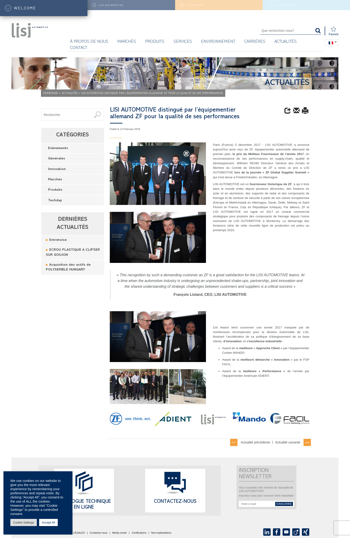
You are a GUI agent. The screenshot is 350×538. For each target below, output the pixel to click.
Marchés (55, 179)
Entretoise (58, 240)
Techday (55, 200)
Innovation (57, 169)
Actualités (286, 42)
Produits (154, 42)
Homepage (50, 93)
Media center (119, 533)
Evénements (58, 148)
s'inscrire (284, 504)
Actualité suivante (287, 442)
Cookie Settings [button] (23, 522)
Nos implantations (161, 533)
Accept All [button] (48, 522)
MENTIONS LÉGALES (72, 533)
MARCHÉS (126, 42)
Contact (78, 48)
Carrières (254, 42)
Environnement (218, 42)
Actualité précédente (255, 442)
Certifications (139, 533)
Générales (56, 159)
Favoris (333, 31)
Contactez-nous (175, 501)
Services (183, 42)
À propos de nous (89, 42)
